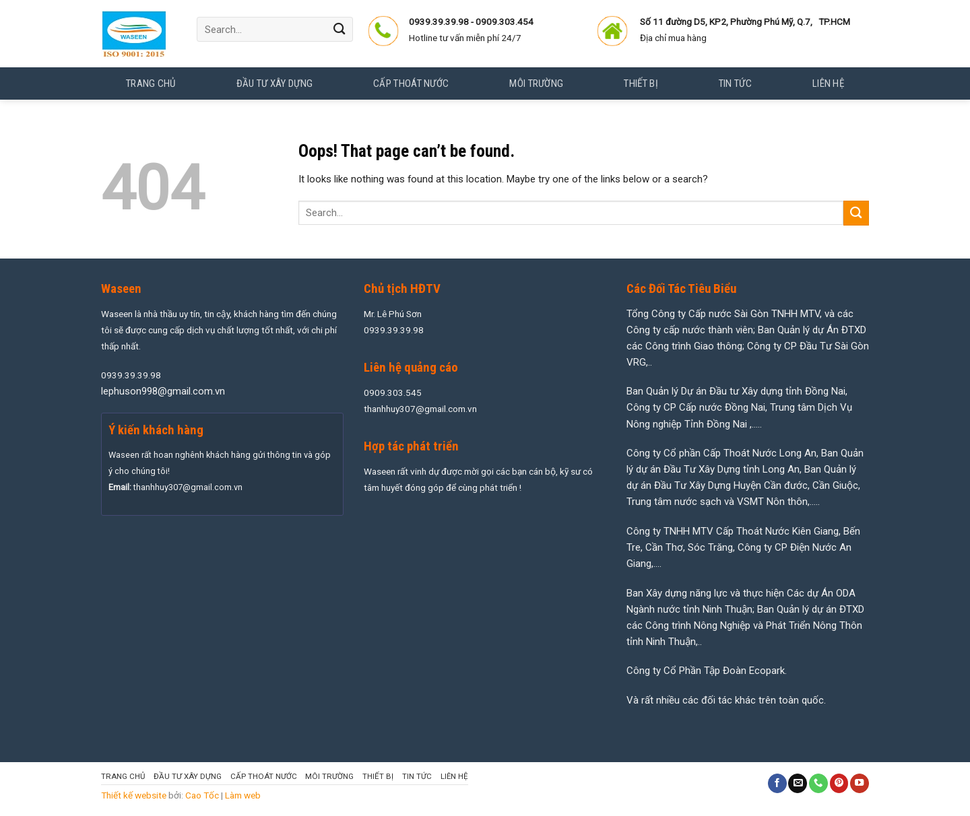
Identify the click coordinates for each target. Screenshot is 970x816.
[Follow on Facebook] (777, 783)
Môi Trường (329, 776)
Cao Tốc (202, 795)
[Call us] (818, 783)
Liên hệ (454, 776)
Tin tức (417, 776)
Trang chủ (151, 83)
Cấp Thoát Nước (263, 776)
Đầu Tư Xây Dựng (188, 776)
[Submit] (339, 29)
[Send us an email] (797, 783)
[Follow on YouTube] (859, 783)
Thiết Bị (377, 776)
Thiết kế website (133, 795)
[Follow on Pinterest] (839, 783)
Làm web (243, 795)
